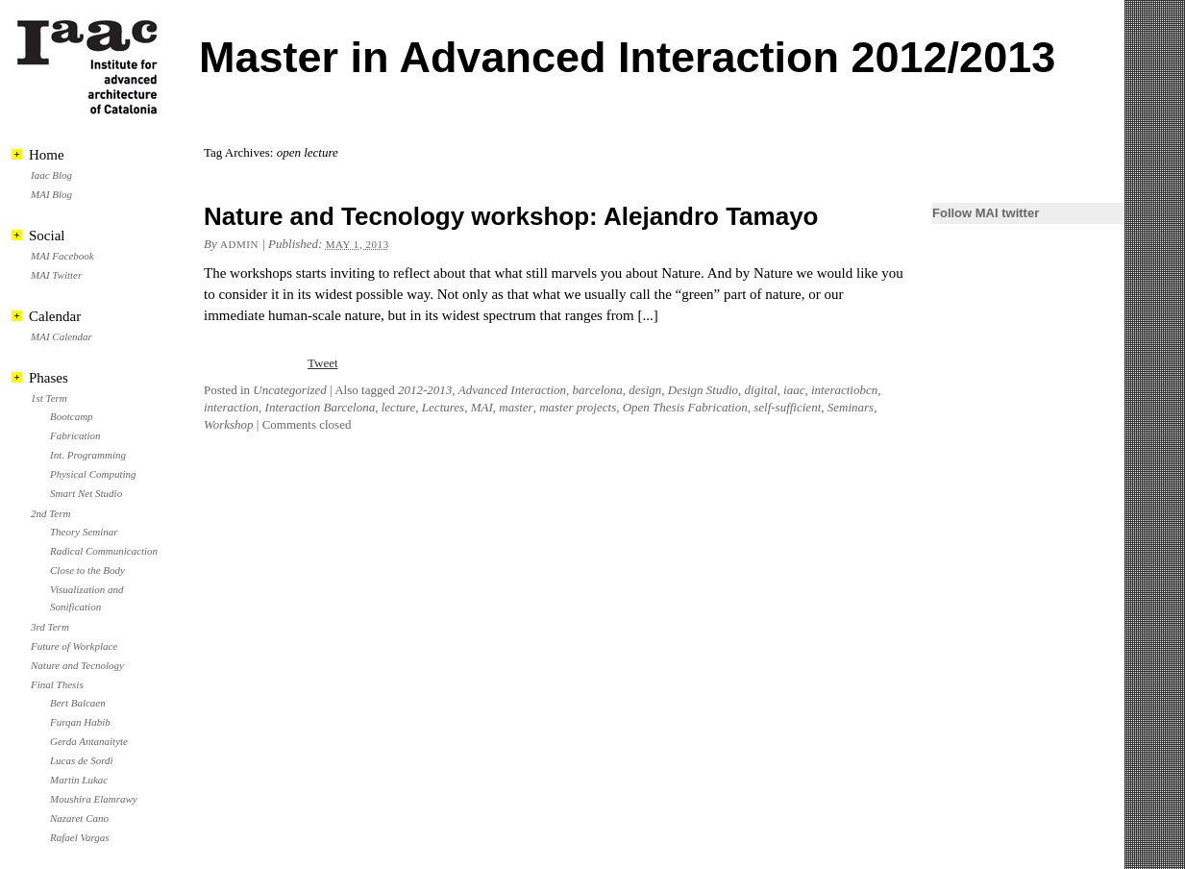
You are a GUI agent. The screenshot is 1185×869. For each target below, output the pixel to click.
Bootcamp (71, 416)
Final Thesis (57, 684)
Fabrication (75, 435)
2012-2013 (425, 390)
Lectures (443, 407)
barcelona (598, 390)
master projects (577, 407)
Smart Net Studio (86, 493)
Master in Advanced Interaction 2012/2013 (627, 57)
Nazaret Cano (79, 818)
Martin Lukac (79, 779)
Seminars (850, 407)
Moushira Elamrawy (93, 799)
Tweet (323, 363)
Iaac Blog (51, 175)
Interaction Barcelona (320, 407)
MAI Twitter (56, 275)
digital (761, 390)
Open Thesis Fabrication (685, 407)
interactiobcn (844, 390)
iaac (793, 390)
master (515, 407)
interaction (231, 407)
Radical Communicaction (104, 551)
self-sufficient (787, 407)
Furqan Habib (80, 722)
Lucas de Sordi (81, 760)
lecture (399, 407)
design (645, 390)
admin (239, 244)
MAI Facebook (62, 255)
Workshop (229, 424)
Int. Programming (88, 454)
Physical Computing (93, 474)
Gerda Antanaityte (89, 741)
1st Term (49, 398)
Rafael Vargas (80, 837)
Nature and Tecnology (77, 665)
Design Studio (703, 390)
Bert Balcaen (78, 702)
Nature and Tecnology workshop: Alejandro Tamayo (511, 216)
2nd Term (50, 513)
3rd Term (50, 627)
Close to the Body (87, 570)
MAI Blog (51, 194)
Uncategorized (290, 390)
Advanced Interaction (512, 390)
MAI (482, 407)
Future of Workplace (74, 646)
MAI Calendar (61, 336)
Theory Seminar (84, 531)
